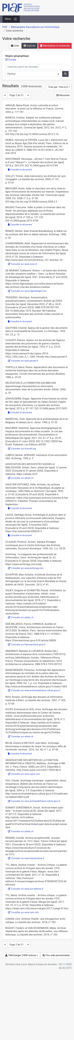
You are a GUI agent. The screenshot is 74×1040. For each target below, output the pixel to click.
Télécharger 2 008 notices (20, 955)
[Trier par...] (59, 87)
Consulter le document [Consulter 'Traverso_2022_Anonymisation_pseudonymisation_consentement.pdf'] (20, 321)
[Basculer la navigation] (11, 19)
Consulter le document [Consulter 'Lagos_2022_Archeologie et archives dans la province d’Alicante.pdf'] (20, 535)
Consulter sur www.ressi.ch (22, 264)
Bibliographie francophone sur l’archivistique (35, 27)
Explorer (30, 45)
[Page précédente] (5, 95)
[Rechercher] (65, 74)
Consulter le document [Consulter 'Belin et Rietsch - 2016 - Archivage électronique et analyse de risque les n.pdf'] (20, 753)
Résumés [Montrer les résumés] (63, 95)
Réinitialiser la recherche (55, 45)
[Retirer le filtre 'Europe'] (12, 59)
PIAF (5, 27)
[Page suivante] (28, 95)
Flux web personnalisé (56, 955)
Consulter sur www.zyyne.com (24, 774)
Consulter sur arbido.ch (20, 478)
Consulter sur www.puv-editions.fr (25, 889)
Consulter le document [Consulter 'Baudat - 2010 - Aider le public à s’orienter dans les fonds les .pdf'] (20, 224)
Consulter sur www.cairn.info (23, 912)
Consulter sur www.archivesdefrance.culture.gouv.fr (34, 690)
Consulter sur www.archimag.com (26, 568)
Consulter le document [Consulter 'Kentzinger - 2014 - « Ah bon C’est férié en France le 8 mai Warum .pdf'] (20, 169)
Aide (15, 45)
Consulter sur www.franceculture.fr (26, 858)
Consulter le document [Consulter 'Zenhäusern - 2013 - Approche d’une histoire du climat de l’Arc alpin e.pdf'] (20, 412)
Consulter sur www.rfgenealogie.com (27, 291)
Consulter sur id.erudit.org (22, 448)
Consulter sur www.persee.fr (23, 361)
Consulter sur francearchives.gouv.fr (27, 644)
